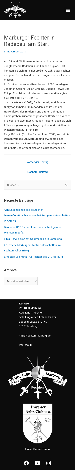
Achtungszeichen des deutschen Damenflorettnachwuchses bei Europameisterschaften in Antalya (37, 215)
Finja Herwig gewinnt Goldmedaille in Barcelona (33, 238)
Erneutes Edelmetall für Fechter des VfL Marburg (33, 256)
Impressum (26, 344)
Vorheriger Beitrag (38, 162)
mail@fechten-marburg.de (35, 335)
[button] (67, 10)
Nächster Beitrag (37, 171)
